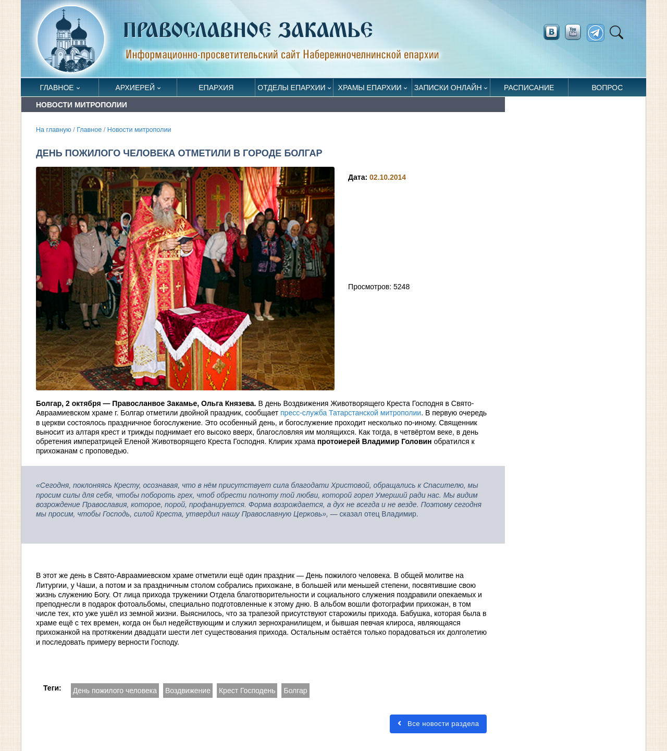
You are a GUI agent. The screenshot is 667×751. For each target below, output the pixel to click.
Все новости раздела (438, 724)
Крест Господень (247, 690)
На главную (53, 129)
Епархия (216, 87)
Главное (57, 87)
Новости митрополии (139, 129)
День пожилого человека (115, 690)
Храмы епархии (370, 87)
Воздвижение (188, 690)
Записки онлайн (448, 87)
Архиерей (135, 87)
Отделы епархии (291, 87)
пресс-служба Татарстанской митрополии (350, 413)
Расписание (529, 87)
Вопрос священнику (607, 89)
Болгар (295, 690)
